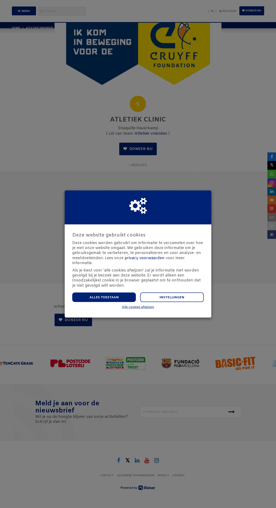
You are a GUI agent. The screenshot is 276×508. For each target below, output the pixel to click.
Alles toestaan (104, 297)
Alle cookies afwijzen (138, 307)
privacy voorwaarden (145, 258)
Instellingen (172, 297)
